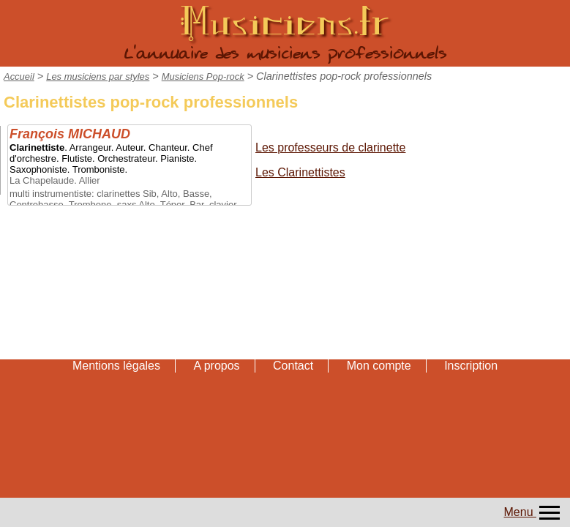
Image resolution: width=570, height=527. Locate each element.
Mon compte (379, 365)
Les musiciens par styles (97, 76)
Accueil (19, 76)
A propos (216, 365)
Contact (293, 365)
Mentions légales (116, 365)
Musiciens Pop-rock (203, 76)
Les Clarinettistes (300, 172)
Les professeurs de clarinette (330, 147)
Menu (533, 512)
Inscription (471, 365)
